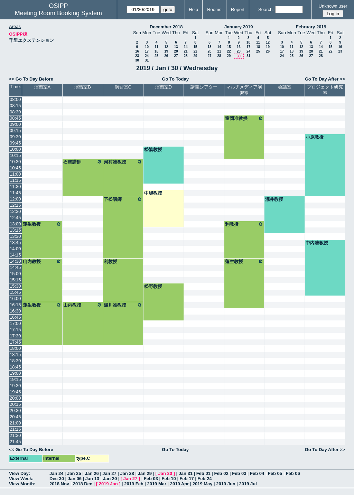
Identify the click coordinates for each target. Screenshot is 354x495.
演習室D (163, 87)
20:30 (15, 410)
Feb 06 (293, 473)
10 (147, 47)
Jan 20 (110, 478)
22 (195, 51)
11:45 (15, 192)
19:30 (15, 385)
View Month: (22, 483)
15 (195, 47)
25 (156, 56)
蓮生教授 (42, 224)
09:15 (15, 130)
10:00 (15, 149)
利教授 (244, 224)
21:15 (15, 429)
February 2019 (311, 26)
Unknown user (333, 6)
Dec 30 (56, 478)
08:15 (15, 105)
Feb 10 (169, 478)
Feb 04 (257, 473)
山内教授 (42, 261)
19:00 (15, 373)
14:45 (15, 267)
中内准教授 (317, 242)
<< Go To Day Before (31, 79)
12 (166, 47)
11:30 (15, 186)
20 (176, 51)
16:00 (15, 298)
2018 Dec (82, 483)
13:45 (15, 242)
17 (147, 51)
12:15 (15, 205)
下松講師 (123, 199)
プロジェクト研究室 (325, 90)
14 (185, 47)
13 (176, 47)
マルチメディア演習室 (244, 90)
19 (166, 51)
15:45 (15, 292)
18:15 (15, 354)
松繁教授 (153, 149)
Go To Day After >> (325, 79)
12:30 (15, 211)
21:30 (15, 435)
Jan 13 (92, 478)
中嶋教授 (153, 193)
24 (147, 56)
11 (156, 47)
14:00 (15, 248)
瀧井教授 (274, 199)
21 (185, 51)
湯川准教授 (123, 305)
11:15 (15, 180)
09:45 (15, 143)
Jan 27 (109, 473)
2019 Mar (156, 483)
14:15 (15, 255)
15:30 (15, 286)
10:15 (15, 155)
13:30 (15, 236)
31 (147, 60)
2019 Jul (248, 483)
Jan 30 (165, 473)
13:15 (15, 230)
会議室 (284, 87)
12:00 (15, 199)
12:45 (15, 217)
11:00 (15, 174)
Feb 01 (203, 473)
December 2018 (166, 26)
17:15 (15, 329)
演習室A (42, 87)
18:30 (15, 360)
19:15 (15, 379)
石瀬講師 (82, 162)
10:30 (15, 161)
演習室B (82, 87)
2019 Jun (225, 483)
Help (193, 9)
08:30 (15, 111)
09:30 (15, 136)
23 (137, 56)
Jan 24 (56, 473)
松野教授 (153, 286)
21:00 (15, 423)
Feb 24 (204, 478)
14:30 (15, 261)
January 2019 (238, 26)
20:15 (15, 404)
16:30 (15, 311)
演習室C (123, 87)
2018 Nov (59, 483)
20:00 (15, 398)
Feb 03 (239, 473)
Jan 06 (75, 478)
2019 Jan (108, 483)
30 (137, 60)
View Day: (19, 473)
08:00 (15, 99)
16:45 (15, 317)
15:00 (15, 273)
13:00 (15, 223)
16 (137, 51)
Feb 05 (275, 473)
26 (166, 56)
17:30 (15, 335)
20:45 (15, 416)
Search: (266, 9)
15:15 (15, 279)
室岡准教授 (244, 118)
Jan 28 (127, 473)
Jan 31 (186, 473)
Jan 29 (144, 473)
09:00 (15, 124)
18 (156, 51)
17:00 (15, 323)
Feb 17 (186, 478)
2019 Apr (179, 483)
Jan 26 (92, 473)
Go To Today (175, 79)
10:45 (15, 167)
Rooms (214, 9)
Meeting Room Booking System (58, 13)
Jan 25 (74, 473)
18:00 (15, 348)
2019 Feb (133, 483)
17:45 (15, 342)
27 (176, 56)
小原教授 (315, 137)
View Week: (21, 478)
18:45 (15, 367)
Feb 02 (221, 473)
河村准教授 (123, 162)
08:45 (15, 118)
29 (195, 56)
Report (237, 9)
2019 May (203, 483)
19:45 (15, 391)
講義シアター (203, 87)
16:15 (15, 304)
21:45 (15, 441)
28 (185, 56)
